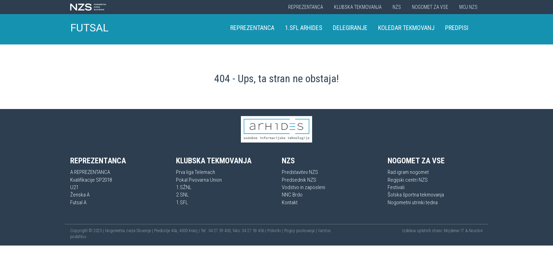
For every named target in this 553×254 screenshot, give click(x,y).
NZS (397, 7)
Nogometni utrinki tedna (413, 202)
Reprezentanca (305, 7)
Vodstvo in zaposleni (303, 187)
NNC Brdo (292, 195)
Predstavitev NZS (300, 172)
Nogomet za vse (430, 7)
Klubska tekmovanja (358, 7)
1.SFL (182, 202)
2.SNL (182, 195)
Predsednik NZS (299, 180)
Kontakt (290, 202)
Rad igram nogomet (408, 172)
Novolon (476, 230)
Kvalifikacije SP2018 (91, 180)
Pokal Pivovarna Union (199, 180)
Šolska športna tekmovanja (416, 195)
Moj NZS (468, 7)
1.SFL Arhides (303, 27)
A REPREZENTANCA (90, 172)
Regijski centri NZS (408, 180)
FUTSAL (90, 28)
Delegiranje (350, 27)
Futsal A (78, 202)
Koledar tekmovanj (406, 27)
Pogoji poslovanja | (301, 230)
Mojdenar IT (454, 230)
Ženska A (80, 195)
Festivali (396, 187)
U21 (74, 187)
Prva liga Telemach (195, 172)
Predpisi (456, 27)
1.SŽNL (184, 187)
